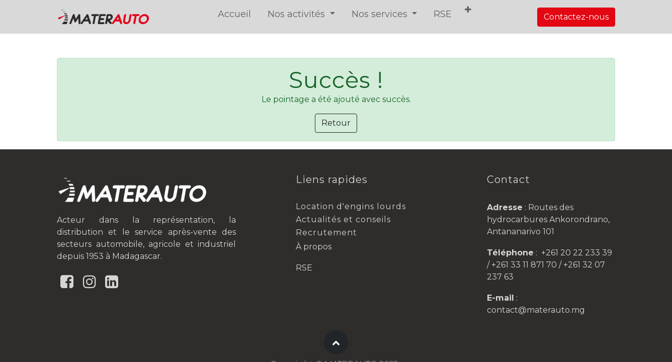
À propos (313, 246)
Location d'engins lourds (351, 206)
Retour (336, 123)
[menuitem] (234, 14)
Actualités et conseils (343, 219)
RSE (304, 268)
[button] (468, 10)
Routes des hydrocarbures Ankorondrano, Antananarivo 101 (548, 219)
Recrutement (326, 232)
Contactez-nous (576, 17)
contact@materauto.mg (536, 310)
